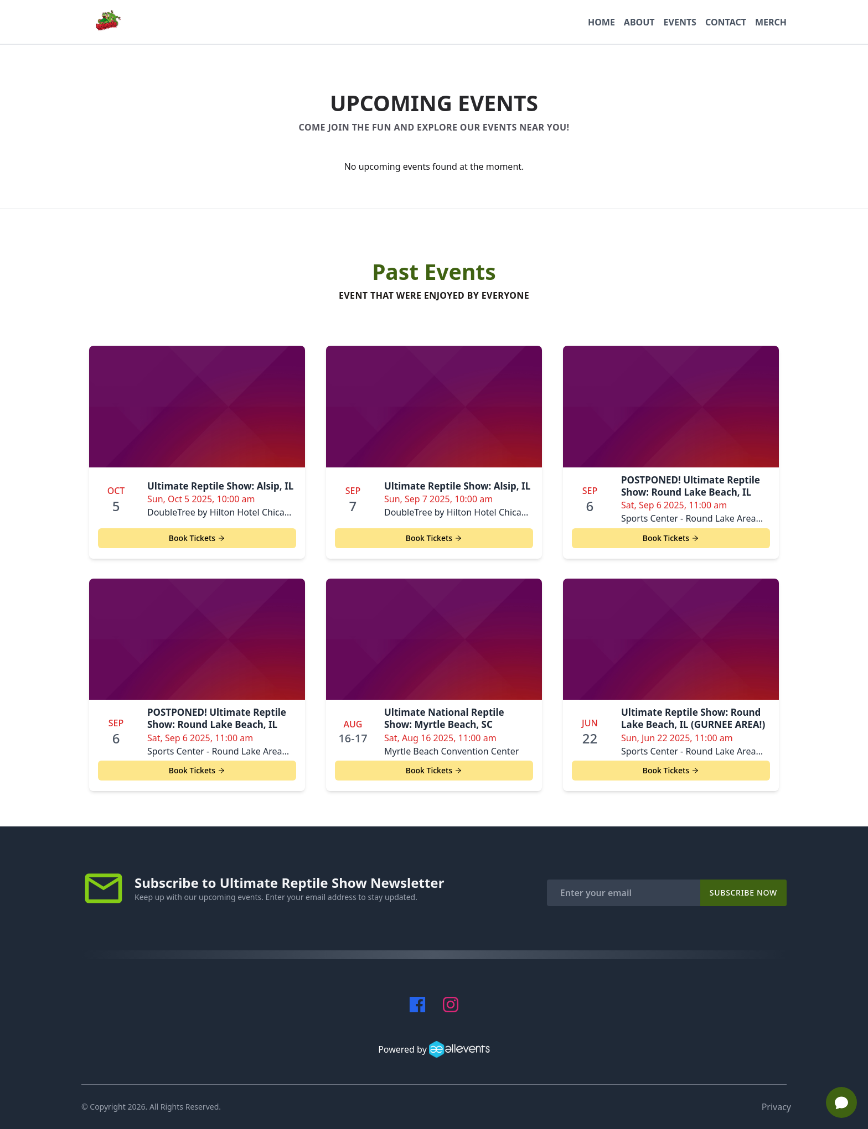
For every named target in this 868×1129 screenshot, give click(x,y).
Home (601, 22)
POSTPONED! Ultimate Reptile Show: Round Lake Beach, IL (690, 486)
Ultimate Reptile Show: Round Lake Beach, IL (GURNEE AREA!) (693, 718)
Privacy (776, 1107)
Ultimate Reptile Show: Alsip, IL (220, 486)
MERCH (771, 22)
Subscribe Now (743, 892)
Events (680, 22)
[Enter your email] (623, 893)
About (639, 22)
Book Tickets (197, 538)
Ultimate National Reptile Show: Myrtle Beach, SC (444, 718)
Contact (725, 22)
